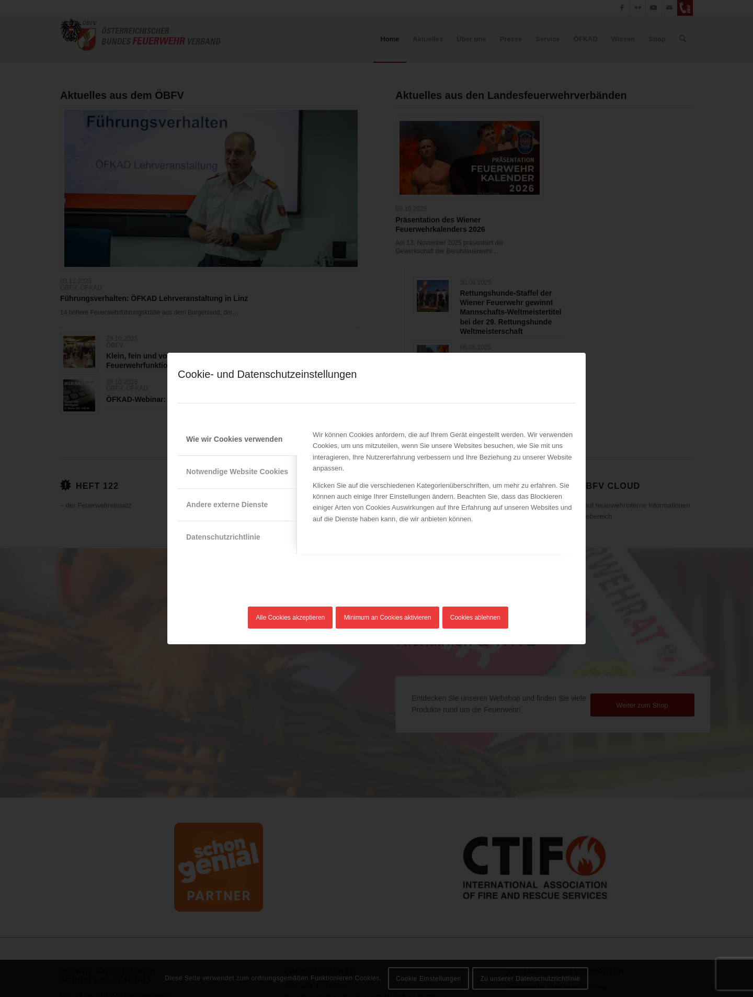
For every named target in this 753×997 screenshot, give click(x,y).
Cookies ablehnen (475, 617)
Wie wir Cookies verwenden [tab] (234, 439)
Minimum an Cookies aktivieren (387, 617)
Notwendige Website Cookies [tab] (237, 471)
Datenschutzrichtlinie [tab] (223, 537)
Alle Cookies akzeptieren (290, 617)
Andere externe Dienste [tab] (227, 504)
